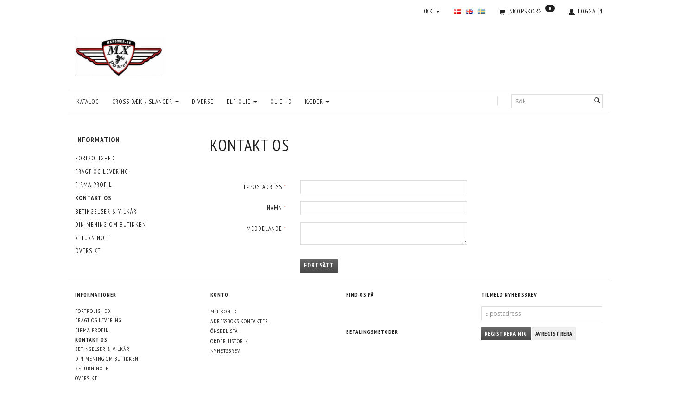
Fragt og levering (101, 172)
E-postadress (263, 187)
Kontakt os (93, 198)
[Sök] (597, 101)
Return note (93, 238)
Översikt (88, 251)
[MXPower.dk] (120, 54)
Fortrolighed (95, 158)
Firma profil (93, 185)
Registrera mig (506, 333)
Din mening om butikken (110, 225)
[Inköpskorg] (527, 12)
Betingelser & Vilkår (106, 212)
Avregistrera (554, 333)
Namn (274, 208)
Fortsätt (319, 265)
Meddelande (264, 229)
